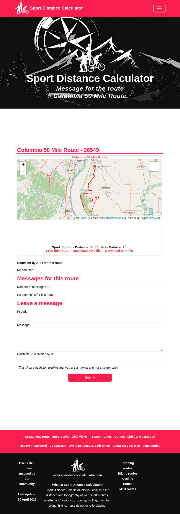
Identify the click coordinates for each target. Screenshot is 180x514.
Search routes (102, 436)
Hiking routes (127, 473)
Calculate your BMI (126, 445)
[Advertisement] (90, 129)
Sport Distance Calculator (49, 8)
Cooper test (57, 445)
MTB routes (127, 489)
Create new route (37, 436)
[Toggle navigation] (159, 8)
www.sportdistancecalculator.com (77, 475)
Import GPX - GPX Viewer (70, 436)
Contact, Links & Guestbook (134, 436)
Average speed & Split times (89, 445)
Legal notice (151, 445)
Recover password (33, 445)
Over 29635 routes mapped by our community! (27, 473)
